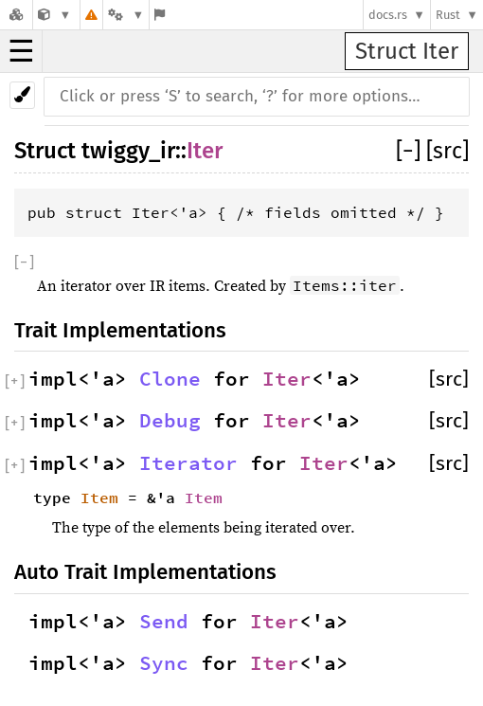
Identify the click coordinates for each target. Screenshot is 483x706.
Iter (205, 150)
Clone (170, 379)
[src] (447, 150)
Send (163, 621)
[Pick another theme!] (22, 95)
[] (411, 150)
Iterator (188, 463)
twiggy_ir (128, 150)
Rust (448, 15)
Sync (163, 663)
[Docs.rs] (16, 14)
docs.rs (387, 15)
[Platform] (126, 14)
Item (99, 497)
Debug (170, 420)
